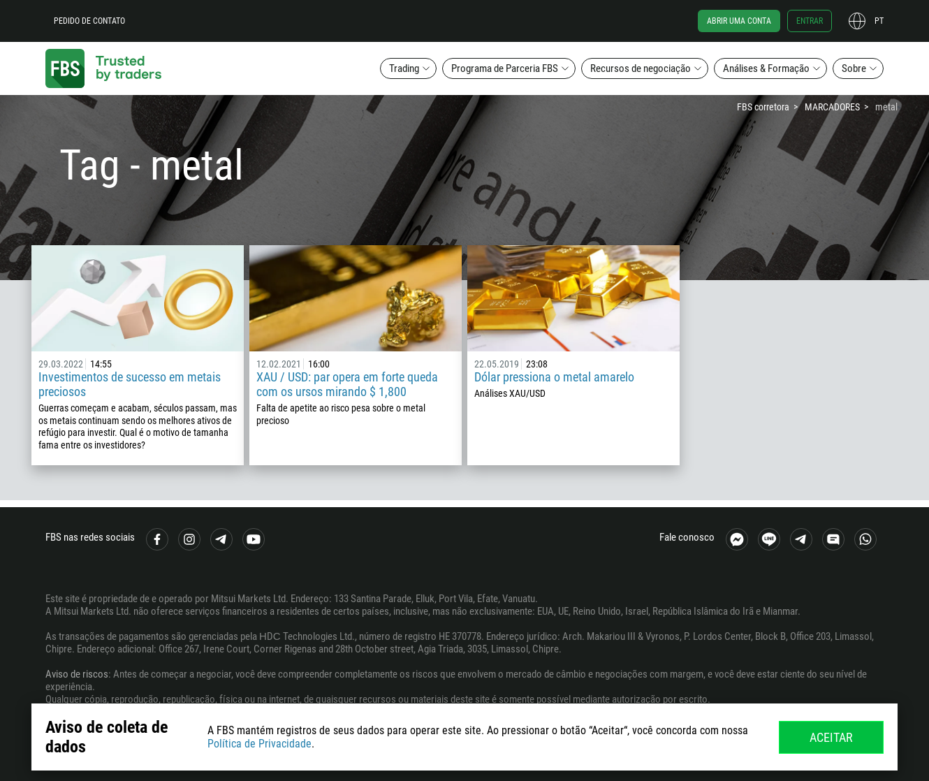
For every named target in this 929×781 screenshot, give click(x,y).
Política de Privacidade (259, 743)
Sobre (854, 68)
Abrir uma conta (739, 21)
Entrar (809, 21)
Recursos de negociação (640, 68)
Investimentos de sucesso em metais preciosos (129, 384)
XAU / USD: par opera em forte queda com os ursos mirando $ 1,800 (347, 384)
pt (879, 21)
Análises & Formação (766, 68)
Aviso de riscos (76, 674)
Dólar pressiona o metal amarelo (554, 377)
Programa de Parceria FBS (504, 68)
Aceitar (831, 737)
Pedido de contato (89, 21)
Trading (404, 68)
